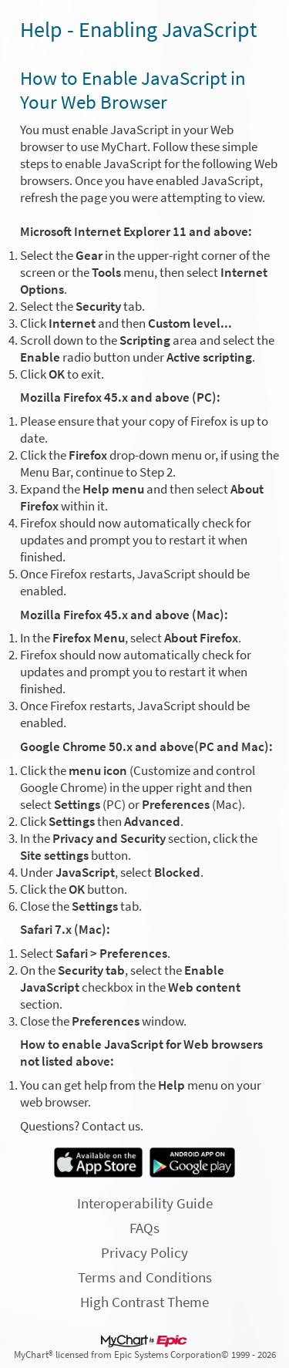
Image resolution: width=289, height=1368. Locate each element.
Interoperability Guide (145, 1203)
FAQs (144, 1227)
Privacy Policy (144, 1252)
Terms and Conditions (145, 1277)
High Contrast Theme (144, 1301)
